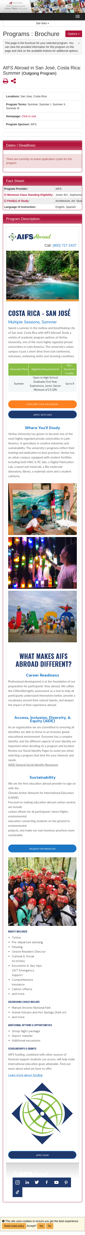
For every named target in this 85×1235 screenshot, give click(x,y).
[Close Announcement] (79, 43)
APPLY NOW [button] (42, 1155)
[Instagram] (17, 1182)
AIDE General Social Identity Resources (33, 764)
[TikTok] (17, 1192)
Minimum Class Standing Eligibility (30, 194)
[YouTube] (56, 1182)
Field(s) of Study (18, 200)
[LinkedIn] (27, 1182)
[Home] (30, 236)
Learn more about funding (25, 1075)
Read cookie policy (14, 1226)
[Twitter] (37, 1182)
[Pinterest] (66, 1182)
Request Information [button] (42, 848)
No (49, 1226)
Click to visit (29, 116)
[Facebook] (47, 1182)
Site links (42, 23)
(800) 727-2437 (64, 245)
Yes (41, 1226)
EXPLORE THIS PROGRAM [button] (42, 404)
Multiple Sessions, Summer (32, 322)
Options (74, 33)
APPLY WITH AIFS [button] (42, 414)
